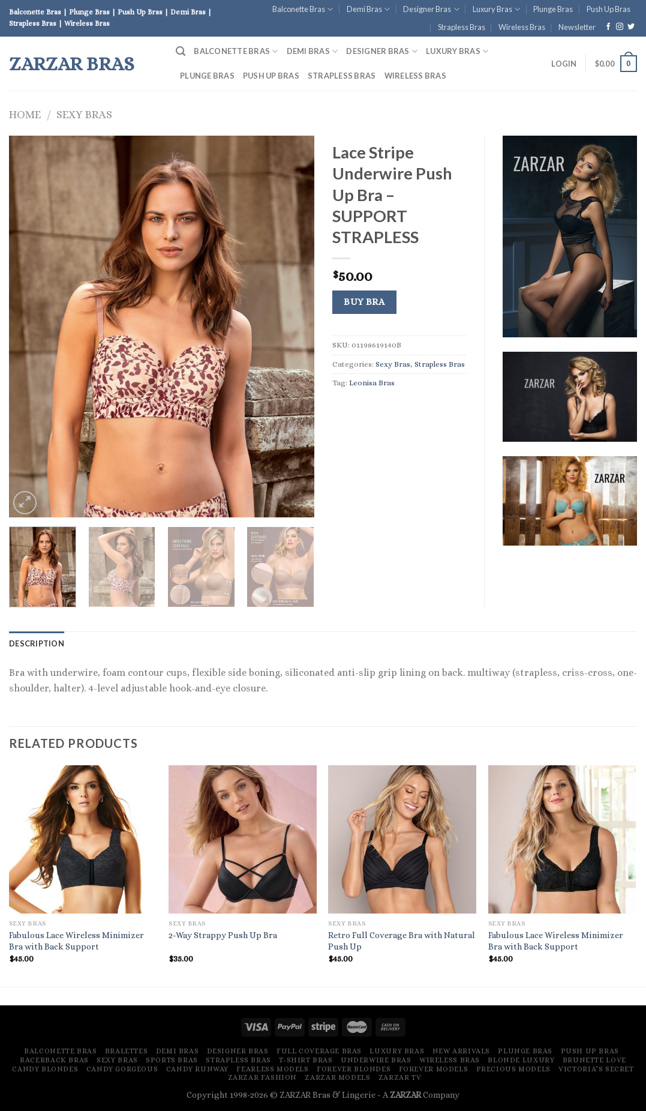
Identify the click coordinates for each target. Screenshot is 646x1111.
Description (36, 643)
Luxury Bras (496, 9)
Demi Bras (368, 9)
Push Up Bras (608, 9)
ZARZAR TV (400, 1077)
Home (25, 114)
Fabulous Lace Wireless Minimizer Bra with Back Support (76, 940)
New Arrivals (461, 1051)
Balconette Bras (302, 9)
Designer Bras (431, 9)
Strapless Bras (461, 27)
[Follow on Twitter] (631, 27)
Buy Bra (364, 302)
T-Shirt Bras (305, 1060)
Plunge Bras (553, 9)
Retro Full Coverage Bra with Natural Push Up (401, 940)
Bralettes (126, 1051)
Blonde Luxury (521, 1060)
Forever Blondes (353, 1069)
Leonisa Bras (372, 382)
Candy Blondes (45, 1069)
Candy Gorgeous (122, 1069)
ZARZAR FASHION (263, 1077)
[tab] (36, 643)
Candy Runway (197, 1069)
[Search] (180, 51)
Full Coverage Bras (319, 1051)
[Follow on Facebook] (608, 27)
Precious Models (513, 1069)
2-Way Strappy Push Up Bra (223, 935)
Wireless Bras (521, 27)
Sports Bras (172, 1060)
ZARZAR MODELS (337, 1077)
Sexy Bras (84, 114)
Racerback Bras (54, 1060)
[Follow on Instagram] (619, 27)
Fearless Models (272, 1069)
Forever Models (433, 1069)
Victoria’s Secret (595, 1069)
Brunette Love (594, 1060)
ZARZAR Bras (71, 63)
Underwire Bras (376, 1060)
